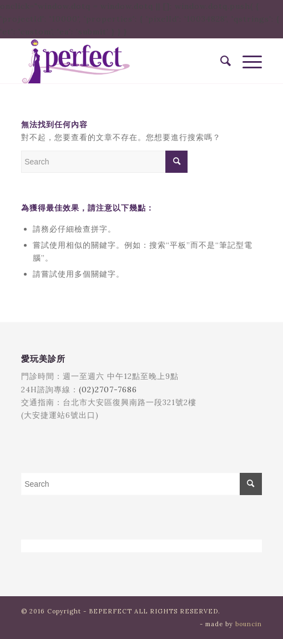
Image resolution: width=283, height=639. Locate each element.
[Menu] (246, 61)
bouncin (248, 624)
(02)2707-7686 (108, 390)
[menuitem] (220, 61)
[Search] (220, 61)
